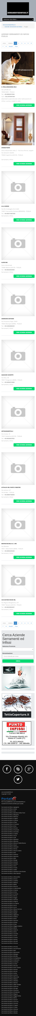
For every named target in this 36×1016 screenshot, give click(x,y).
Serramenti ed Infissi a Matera (9, 979)
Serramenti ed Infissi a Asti (8, 811)
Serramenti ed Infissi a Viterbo (9, 1013)
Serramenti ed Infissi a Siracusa (9, 1001)
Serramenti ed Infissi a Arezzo (9, 879)
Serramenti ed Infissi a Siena (9, 932)
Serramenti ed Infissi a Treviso (9, 937)
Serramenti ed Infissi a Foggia (9, 898)
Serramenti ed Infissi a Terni (9, 866)
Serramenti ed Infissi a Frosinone (10, 830)
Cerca (18, 661)
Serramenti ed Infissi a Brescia (9, 886)
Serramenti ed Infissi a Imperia (9, 901)
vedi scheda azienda (24, 105)
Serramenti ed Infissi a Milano (9, 911)
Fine (16, 46)
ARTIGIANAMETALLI (7, 431)
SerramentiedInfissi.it (9, 25)
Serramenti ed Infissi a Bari (8, 950)
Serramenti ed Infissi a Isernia (9, 971)
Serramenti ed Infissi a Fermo (9, 896)
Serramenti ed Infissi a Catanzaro (10, 960)
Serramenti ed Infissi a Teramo (9, 1003)
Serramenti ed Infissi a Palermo (9, 986)
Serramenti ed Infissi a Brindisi (9, 956)
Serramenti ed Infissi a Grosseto (10, 832)
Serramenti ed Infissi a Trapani (9, 1005)
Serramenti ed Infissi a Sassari (9, 999)
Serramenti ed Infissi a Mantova (9, 839)
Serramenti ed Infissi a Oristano (9, 847)
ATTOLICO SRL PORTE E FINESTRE (11, 487)
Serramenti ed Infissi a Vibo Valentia (11, 873)
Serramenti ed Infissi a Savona (9, 862)
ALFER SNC (4, 262)
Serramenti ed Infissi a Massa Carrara (11, 909)
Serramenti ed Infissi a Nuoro (9, 845)
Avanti (11, 46)
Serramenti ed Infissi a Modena (9, 981)
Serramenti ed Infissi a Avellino (9, 880)
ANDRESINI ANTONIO (7, 319)
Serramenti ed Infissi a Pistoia (9, 922)
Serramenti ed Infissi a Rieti (8, 858)
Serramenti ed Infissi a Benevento (10, 952)
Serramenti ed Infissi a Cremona (10, 824)
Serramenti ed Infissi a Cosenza (9, 962)
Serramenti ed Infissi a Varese (9, 939)
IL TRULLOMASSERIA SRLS (9, 87)
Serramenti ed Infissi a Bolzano (9, 816)
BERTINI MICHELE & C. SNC (9, 543)
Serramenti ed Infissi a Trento (9, 868)
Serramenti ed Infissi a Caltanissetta (11, 888)
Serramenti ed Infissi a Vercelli (9, 941)
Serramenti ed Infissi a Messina (9, 841)
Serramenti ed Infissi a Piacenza (10, 990)
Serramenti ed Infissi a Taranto (9, 933)
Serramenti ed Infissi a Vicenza (9, 943)
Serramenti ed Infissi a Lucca (9, 907)
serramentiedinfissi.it (7, 792)
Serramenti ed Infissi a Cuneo (9, 963)
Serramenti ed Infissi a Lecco (9, 905)
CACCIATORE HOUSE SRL (8, 600)
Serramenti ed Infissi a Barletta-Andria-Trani (13, 813)
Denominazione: (7, 653)
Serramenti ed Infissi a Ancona (9, 946)
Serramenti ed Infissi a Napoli (9, 913)
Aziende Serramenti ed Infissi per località (12, 803)
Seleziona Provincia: (8, 646)
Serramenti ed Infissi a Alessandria (10, 877)
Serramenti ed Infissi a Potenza (9, 854)
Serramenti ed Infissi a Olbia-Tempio (11, 984)
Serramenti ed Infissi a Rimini (9, 928)
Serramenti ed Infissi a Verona (9, 1011)
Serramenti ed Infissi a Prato (9, 924)
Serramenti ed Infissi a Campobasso (11, 958)
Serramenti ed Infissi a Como (9, 892)
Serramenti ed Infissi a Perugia (9, 988)
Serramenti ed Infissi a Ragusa (9, 994)
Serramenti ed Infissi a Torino (9, 935)
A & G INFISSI (5, 206)
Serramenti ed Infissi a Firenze (9, 828)
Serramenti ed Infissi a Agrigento (10, 807)
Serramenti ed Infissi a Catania (9, 890)
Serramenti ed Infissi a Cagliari (9, 818)
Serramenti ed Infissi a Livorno (9, 975)
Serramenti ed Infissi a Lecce (9, 835)
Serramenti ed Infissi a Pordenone (10, 992)
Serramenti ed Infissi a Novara (9, 982)
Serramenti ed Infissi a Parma (9, 849)
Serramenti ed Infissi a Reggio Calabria (11, 926)
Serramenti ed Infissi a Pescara (9, 920)
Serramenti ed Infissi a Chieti (9, 822)
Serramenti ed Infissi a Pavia (9, 918)
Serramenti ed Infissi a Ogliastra (10, 915)
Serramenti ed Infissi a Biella (9, 884)
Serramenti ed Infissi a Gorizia (9, 969)
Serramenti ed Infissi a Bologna (9, 954)
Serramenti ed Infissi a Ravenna (9, 856)
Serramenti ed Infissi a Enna (8, 826)
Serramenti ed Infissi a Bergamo (10, 814)
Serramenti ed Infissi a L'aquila (9, 833)
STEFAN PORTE (5, 148)
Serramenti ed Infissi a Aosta (9, 809)
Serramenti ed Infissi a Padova (9, 916)
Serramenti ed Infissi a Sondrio (9, 864)
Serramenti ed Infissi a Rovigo (9, 860)
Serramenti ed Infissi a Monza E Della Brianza (13, 843)
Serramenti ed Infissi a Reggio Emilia (11, 996)
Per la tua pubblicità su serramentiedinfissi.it (13, 802)
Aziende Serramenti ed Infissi (13, 26)
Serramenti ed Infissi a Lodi (8, 837)
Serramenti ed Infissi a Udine (9, 869)
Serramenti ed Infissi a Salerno (9, 930)
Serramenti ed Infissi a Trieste (9, 1007)
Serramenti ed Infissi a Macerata (10, 977)
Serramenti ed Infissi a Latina (9, 973)
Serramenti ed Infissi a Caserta (9, 820)
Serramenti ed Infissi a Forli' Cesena (11, 967)
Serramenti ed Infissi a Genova (9, 899)
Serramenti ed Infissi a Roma (9, 998)
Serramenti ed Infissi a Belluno (9, 882)
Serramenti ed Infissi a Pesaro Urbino (11, 850)
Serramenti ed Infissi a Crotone (9, 894)
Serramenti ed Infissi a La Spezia (10, 903)
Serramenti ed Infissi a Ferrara (9, 965)
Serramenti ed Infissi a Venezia (9, 1009)
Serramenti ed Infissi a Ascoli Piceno (11, 948)
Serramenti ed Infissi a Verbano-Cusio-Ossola (13, 871)
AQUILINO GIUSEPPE (7, 375)
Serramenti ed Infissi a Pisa (8, 852)
